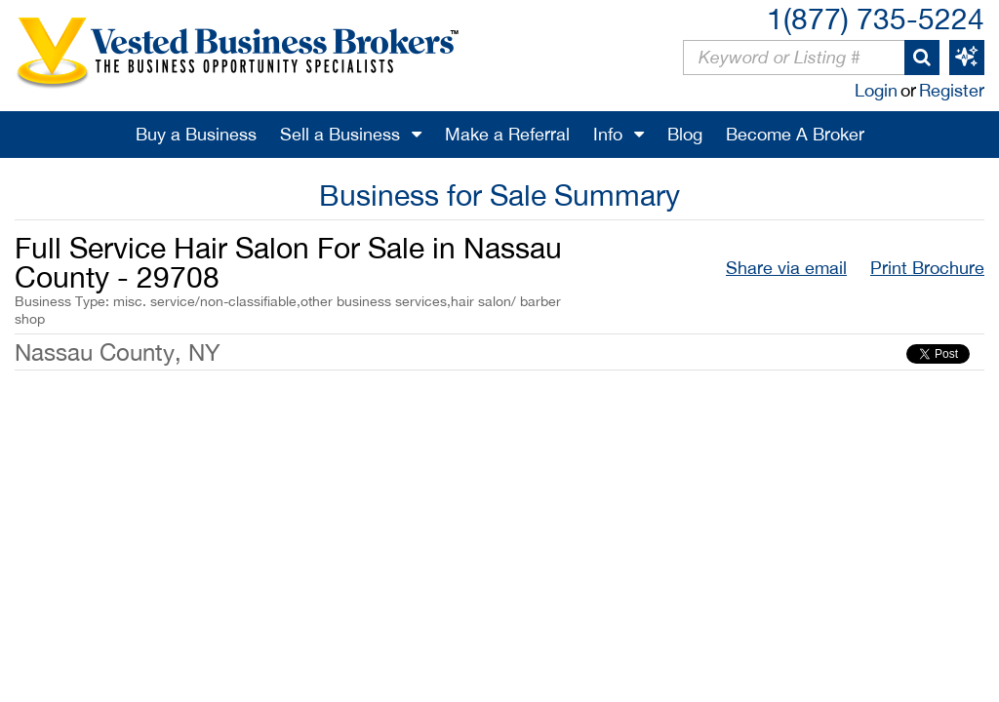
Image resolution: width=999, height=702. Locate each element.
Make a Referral (507, 134)
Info (607, 134)
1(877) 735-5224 (875, 18)
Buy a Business (196, 134)
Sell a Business (340, 134)
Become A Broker (795, 134)
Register (951, 90)
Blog (684, 134)
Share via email (786, 267)
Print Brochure (927, 267)
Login (876, 90)
